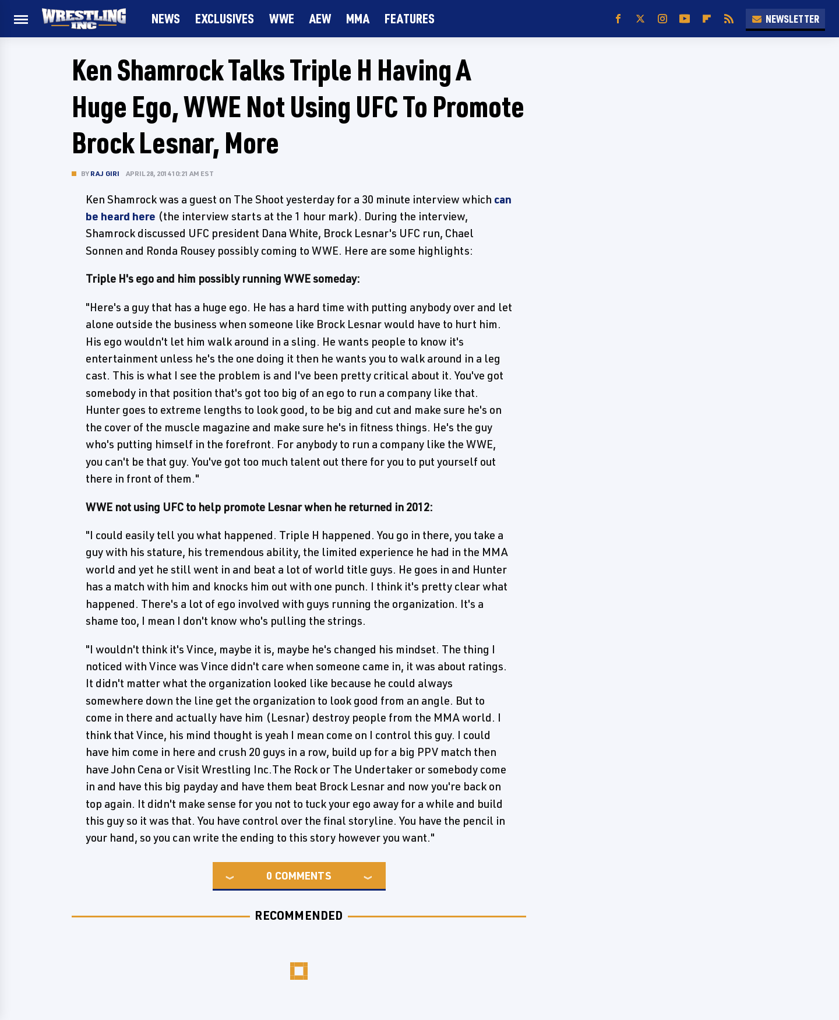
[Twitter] (640, 19)
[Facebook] (618, 19)
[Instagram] (662, 19)
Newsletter (785, 18)
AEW (320, 18)
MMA (357, 18)
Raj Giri (105, 173)
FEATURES (410, 18)
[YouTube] (684, 19)
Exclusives (224, 18)
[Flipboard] (706, 19)
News (165, 18)
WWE (281, 18)
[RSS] (729, 19)
